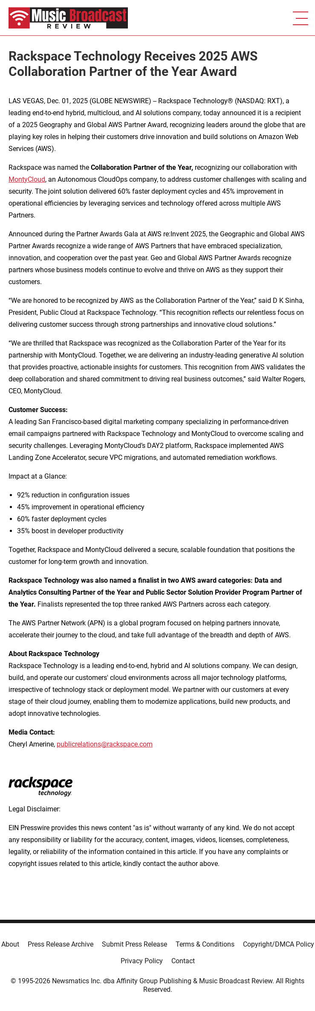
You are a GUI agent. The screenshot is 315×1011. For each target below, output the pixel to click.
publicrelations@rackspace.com (105, 744)
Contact (183, 961)
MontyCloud (27, 179)
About (10, 944)
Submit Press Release (134, 944)
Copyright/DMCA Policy (278, 944)
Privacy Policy (142, 961)
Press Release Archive (60, 944)
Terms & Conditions (205, 944)
